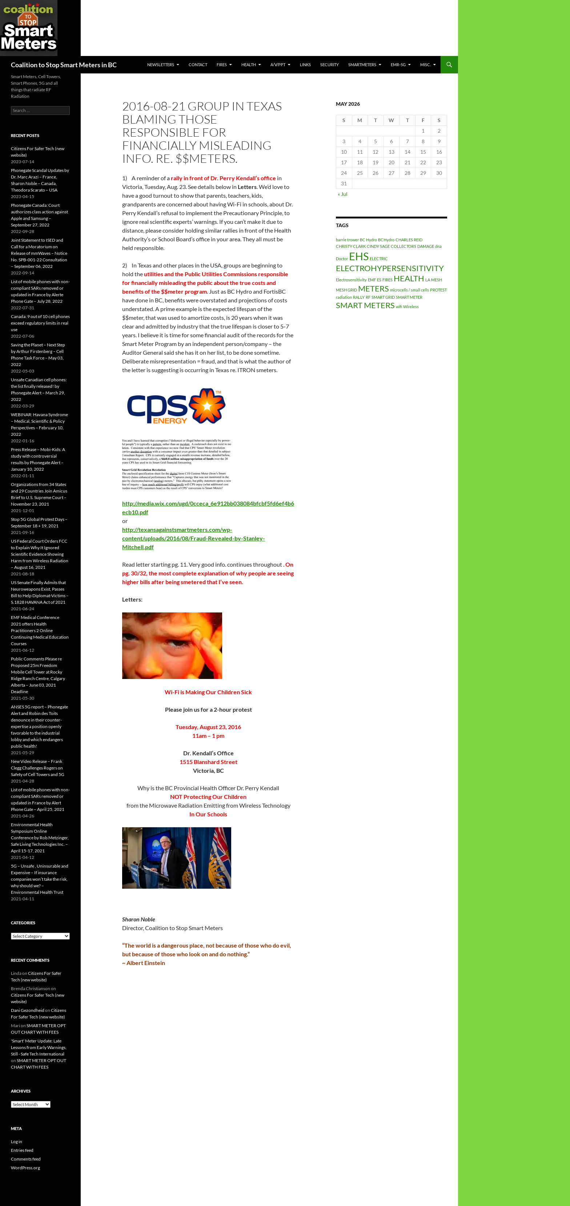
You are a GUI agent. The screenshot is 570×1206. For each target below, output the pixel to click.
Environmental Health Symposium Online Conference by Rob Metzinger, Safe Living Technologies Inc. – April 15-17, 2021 (40, 837)
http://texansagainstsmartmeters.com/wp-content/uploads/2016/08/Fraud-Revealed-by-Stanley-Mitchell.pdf (193, 538)
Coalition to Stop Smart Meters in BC (64, 65)
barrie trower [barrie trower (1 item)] (347, 239)
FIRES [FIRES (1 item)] (387, 279)
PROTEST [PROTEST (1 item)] (438, 290)
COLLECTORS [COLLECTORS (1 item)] (403, 246)
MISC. (425, 64)
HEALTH (248, 64)
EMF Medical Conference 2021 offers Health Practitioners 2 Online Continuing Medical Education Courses (40, 630)
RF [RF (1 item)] (368, 297)
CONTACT (198, 64)
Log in (16, 1141)
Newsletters (160, 64)
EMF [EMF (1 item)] (372, 279)
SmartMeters (362, 64)
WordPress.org (25, 1167)
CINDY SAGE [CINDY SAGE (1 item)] (378, 246)
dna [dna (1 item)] (438, 246)
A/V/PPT (277, 64)
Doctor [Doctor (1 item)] (342, 258)
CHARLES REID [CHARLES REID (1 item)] (409, 239)
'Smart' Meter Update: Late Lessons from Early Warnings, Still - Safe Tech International (39, 1047)
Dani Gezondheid (27, 1010)
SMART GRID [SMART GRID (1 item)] (383, 297)
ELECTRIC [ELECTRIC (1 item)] (379, 258)
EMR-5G (398, 64)
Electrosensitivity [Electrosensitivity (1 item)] (351, 279)
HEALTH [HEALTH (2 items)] (409, 278)
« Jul (343, 194)
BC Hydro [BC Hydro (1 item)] (368, 239)
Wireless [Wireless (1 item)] (411, 306)
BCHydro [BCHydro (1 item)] (386, 239)
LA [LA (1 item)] (427, 279)
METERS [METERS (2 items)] (373, 288)
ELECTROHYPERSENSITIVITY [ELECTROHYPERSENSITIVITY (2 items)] (390, 268)
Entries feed (22, 1150)
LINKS (305, 64)
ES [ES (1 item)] (379, 279)
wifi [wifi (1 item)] (399, 306)
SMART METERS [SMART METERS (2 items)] (365, 305)
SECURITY (329, 64)
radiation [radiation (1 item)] (344, 297)
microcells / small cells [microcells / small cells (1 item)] (409, 290)
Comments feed (26, 1159)
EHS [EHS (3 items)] (359, 256)
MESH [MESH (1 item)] (436, 279)
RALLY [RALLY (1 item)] (359, 297)
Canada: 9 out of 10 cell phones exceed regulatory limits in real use (40, 323)
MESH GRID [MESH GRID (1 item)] (346, 290)
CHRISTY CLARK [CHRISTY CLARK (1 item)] (351, 246)
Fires (222, 64)
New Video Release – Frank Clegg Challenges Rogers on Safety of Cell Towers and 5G (37, 768)
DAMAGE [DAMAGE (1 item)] (425, 246)
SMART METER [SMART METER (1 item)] (409, 297)
